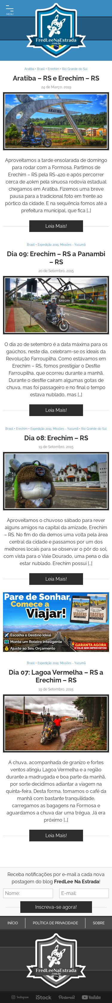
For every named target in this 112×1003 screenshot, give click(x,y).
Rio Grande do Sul (75, 69)
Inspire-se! (56, 121)
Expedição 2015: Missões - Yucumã (61, 244)
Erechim (53, 69)
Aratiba (29, 69)
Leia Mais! (56, 226)
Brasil (41, 69)
